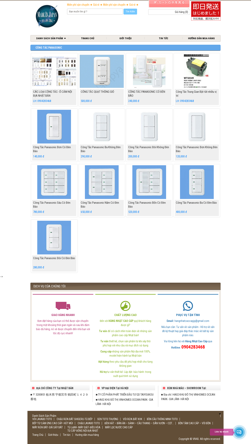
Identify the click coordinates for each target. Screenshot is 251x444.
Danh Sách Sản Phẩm (49, 38)
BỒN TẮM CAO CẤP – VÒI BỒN (194, 423)
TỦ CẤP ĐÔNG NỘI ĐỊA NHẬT (82, 430)
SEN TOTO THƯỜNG (107, 419)
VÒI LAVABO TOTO (42, 419)
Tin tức (163, 38)
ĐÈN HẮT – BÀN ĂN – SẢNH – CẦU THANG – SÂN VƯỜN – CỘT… (139, 423)
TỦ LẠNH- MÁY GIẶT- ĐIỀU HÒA (83, 427)
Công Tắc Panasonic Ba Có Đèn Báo (196, 202)
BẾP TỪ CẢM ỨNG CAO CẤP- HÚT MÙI (52, 423)
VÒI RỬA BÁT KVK (132, 419)
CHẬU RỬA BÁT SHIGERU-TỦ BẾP (75, 419)
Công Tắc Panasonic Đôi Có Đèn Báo (54, 258)
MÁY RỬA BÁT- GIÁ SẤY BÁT (47, 427)
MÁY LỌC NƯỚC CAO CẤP (119, 427)
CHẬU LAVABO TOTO (89, 423)
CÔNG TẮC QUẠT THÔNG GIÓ (97, 92)
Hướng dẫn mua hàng (201, 38)
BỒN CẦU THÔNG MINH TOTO (162, 419)
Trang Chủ (87, 38)
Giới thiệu (125, 38)
